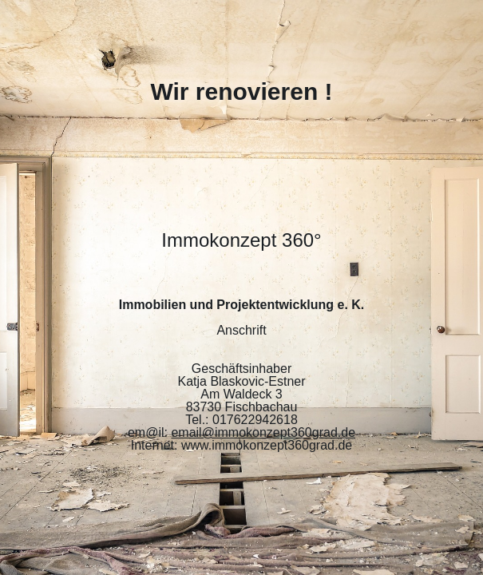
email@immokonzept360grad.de (263, 432)
